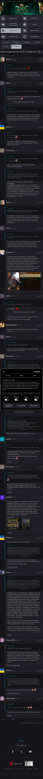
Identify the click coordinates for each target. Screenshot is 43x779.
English (21, 740)
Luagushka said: (11, 306)
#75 (39, 503)
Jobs (14, 1)
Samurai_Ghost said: (11, 690)
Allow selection (21, 405)
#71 (39, 361)
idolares (9, 583)
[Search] (39, 52)
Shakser (9, 83)
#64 (39, 152)
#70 (39, 341)
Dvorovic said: (10, 108)
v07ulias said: (10, 88)
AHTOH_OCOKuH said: (12, 346)
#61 (39, 59)
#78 (39, 654)
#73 (39, 445)
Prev (2, 55)
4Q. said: (9, 424)
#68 (39, 300)
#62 (39, 83)
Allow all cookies (34, 405)
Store (18, 1)
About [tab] (34, 375)
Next (13, 55)
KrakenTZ (9, 503)
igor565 (9, 445)
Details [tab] (21, 375)
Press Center (35, 768)
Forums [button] (3, 1)
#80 (39, 713)
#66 (39, 231)
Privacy (22, 768)
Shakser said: (10, 65)
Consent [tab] (8, 375)
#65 (39, 206)
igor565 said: (10, 478)
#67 (39, 256)
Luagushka (10, 255)
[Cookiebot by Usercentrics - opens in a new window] (34, 372)
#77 (39, 583)
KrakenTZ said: (10, 556)
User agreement (17, 768)
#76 (39, 549)
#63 (39, 129)
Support (24, 1)
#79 (39, 685)
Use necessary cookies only (8, 405)
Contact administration (9, 768)
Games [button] (9, 1)
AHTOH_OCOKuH (12, 329)
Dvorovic (9, 59)
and (14, 578)
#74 (39, 473)
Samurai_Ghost (11, 654)
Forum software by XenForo (21, 777)
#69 (39, 329)
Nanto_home (10, 152)
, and (15, 679)
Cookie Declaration (28, 768)
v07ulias (9, 128)
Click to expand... (24, 435)
